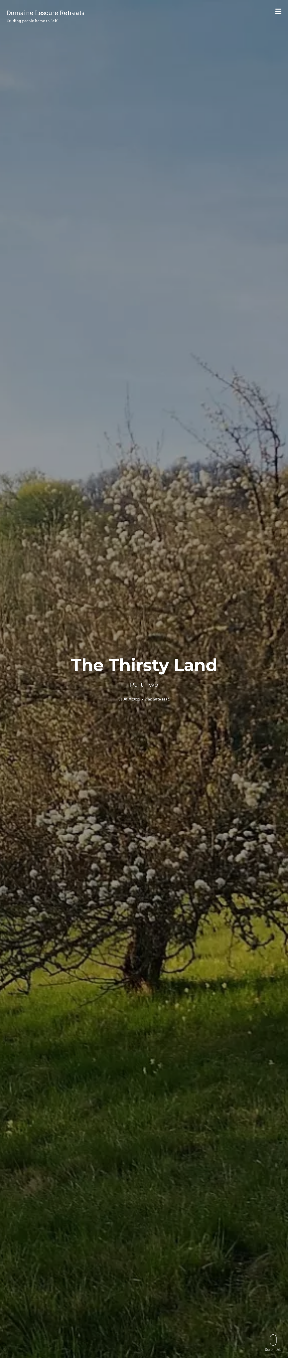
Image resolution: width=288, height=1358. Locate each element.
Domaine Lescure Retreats (45, 13)
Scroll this (273, 1342)
